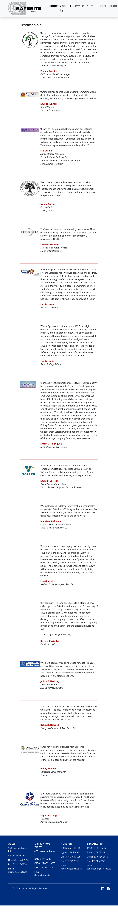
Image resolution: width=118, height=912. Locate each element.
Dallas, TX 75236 (42, 858)
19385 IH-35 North (96, 848)
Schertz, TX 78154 (96, 852)
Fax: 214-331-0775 (43, 867)
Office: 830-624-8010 (97, 856)
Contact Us (65, 8)
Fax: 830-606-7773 (96, 861)
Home (53, 6)
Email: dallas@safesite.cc (43, 873)
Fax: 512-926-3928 (17, 864)
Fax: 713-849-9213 (70, 861)
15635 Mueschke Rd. (71, 848)
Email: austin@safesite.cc (17, 870)
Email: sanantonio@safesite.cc (99, 867)
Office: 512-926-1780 (18, 859)
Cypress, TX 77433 (70, 852)
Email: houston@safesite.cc (71, 867)
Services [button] (79, 6)
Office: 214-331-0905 (44, 863)
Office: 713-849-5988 (71, 856)
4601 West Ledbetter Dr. (44, 853)
